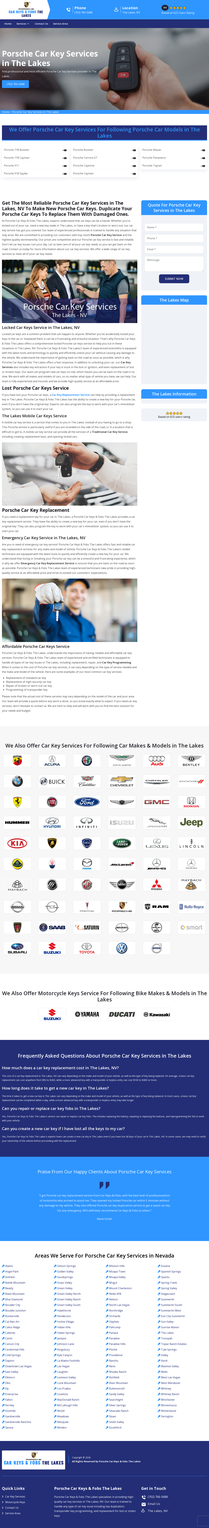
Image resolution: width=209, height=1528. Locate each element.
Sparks (165, 1277)
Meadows (63, 1416)
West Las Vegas (170, 1377)
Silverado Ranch (119, 1411)
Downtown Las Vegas (18, 1366)
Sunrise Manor (170, 1327)
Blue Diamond (14, 1299)
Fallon (9, 1399)
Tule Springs (169, 1349)
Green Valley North (69, 1294)
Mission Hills (117, 1266)
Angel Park (12, 1271)
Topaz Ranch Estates (174, 1344)
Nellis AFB (115, 1294)
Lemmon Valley (66, 1377)
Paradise (114, 1338)
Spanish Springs (171, 1271)
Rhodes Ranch (117, 1372)
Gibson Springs (66, 1266)
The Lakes (167, 1333)
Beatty (9, 1288)
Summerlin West (171, 1310)
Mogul (113, 1282)
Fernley (9, 1405)
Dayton (9, 1360)
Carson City (12, 1344)
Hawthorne (64, 1310)
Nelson (113, 1299)
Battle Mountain (15, 1282)
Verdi (164, 1360)
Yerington (167, 1416)
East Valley (11, 1372)
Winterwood (168, 1411)
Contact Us (41, 23)
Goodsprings (65, 1277)
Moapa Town (117, 1271)
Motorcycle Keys (15, 1502)
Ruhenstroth (117, 1388)
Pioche (113, 1349)
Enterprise (11, 1394)
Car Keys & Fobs (26, 14)
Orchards (114, 1316)
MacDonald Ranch (68, 1399)
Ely (7, 1388)
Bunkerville (12, 1316)
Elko (7, 1383)
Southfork (115, 1427)
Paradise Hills (117, 1344)
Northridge (116, 1310)
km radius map (174, 344)
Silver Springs (117, 1405)
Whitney (166, 1388)
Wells (164, 1372)
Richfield (114, 1377)
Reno (112, 1366)
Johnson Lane (65, 1344)
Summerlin (167, 1299)
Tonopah (166, 1338)
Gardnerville (12, 1416)
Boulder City (12, 1305)
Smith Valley (116, 1422)
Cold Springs (13, 1355)
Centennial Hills (14, 1349)
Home (8, 23)
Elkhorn (10, 1377)
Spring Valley (169, 1288)
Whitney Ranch (170, 1394)
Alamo (9, 1266)
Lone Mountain (66, 1383)
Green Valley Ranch (69, 1299)
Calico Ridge (12, 1327)
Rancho (113, 1360)
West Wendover (170, 1383)
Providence (116, 1355)
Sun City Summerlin (173, 1316)
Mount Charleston (120, 1288)
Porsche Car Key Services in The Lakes (35, 112)
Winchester (168, 1399)
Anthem (10, 1277)
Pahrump (115, 1327)
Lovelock (62, 1394)
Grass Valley (64, 1282)
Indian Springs (66, 1333)
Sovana (165, 1266)
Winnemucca (169, 1405)
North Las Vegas (119, 1305)
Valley (164, 1355)
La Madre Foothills (68, 1360)
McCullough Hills (67, 1405)
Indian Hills (64, 1327)
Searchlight (116, 1399)
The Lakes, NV (158, 1511)
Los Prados (64, 1388)
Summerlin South (171, 1305)
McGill (60, 1411)
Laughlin (62, 1372)
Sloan (112, 1416)
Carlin (8, 1338)
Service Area (60, 23)
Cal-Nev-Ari (12, 1321)
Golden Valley (65, 1271)
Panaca (113, 1333)
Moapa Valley (117, 1277)
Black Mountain (14, 1294)
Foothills (10, 1411)
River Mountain (118, 1383)
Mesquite (63, 1422)
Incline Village (65, 1321)
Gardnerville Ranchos (18, 1422)
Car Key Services (15, 1496)
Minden (61, 1427)
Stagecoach (168, 1294)
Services (21, 23)
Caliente (10, 1333)
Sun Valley (167, 1321)
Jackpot (61, 1338)
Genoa (9, 1427)
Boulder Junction (15, 1310)
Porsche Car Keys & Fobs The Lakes (120, 1461)
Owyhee (114, 1321)
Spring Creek (169, 1282)
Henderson (64, 1316)
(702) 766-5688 (16, 84)
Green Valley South (68, 1305)
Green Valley (64, 1288)
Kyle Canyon (64, 1355)
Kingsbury (63, 1349)
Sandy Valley (116, 1394)
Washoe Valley (170, 1366)
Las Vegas (63, 1366)
